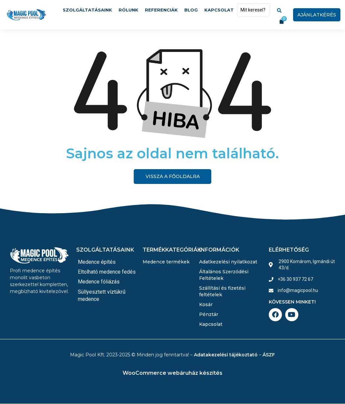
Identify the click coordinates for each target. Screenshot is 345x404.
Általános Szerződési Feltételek (223, 275)
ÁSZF (269, 355)
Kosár (206, 305)
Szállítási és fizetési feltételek (222, 291)
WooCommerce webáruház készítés (172, 373)
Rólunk (128, 9)
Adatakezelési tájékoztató (226, 355)
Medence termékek (166, 262)
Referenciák (161, 9)
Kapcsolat (219, 9)
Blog (191, 9)
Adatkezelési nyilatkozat (228, 262)
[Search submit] (279, 9)
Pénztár (208, 315)
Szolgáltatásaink (87, 9)
